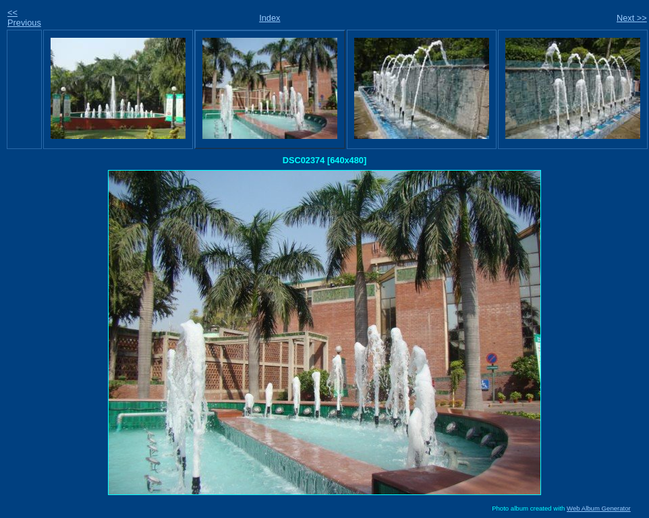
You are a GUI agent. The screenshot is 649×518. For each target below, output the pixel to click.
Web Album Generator (599, 508)
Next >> (632, 18)
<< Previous (24, 17)
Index (269, 18)
